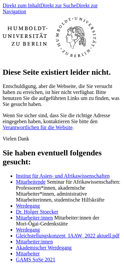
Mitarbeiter (28, 253)
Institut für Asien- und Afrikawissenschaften (63, 176)
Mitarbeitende (31, 182)
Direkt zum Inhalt (21, 5)
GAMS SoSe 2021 (35, 259)
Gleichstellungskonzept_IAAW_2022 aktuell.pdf (67, 235)
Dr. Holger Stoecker (37, 212)
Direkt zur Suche (58, 5)
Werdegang (28, 206)
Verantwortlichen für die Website (37, 127)
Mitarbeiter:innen (34, 218)
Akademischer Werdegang (44, 247)
